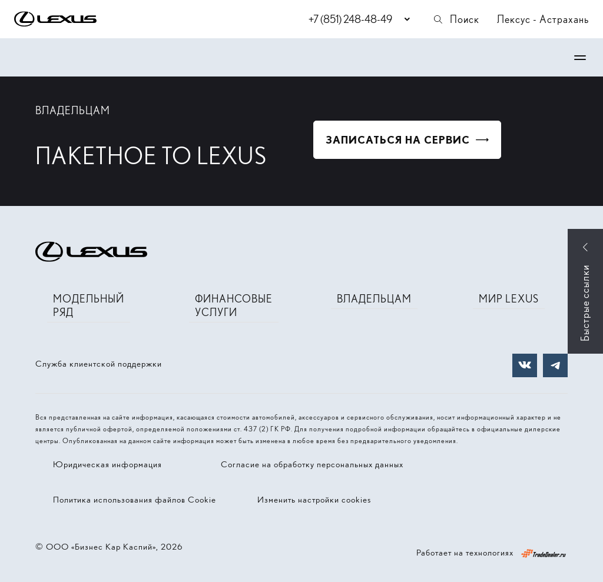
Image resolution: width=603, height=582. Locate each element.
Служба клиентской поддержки (98, 363)
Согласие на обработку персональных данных (312, 464)
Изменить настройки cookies (314, 499)
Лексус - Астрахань (543, 19)
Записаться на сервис (398, 140)
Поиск (455, 19)
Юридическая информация (107, 464)
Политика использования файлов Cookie (134, 499)
